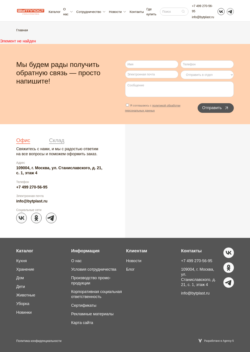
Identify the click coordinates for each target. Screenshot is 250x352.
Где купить (151, 11)
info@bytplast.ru (203, 17)
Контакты (136, 12)
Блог (130, 269)
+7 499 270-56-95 (202, 8)
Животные (25, 295)
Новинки (24, 312)
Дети (20, 286)
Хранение (25, 269)
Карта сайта (82, 323)
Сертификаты (83, 305)
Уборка (22, 303)
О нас (76, 261)
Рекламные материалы (92, 314)
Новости (134, 261)
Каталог (55, 12)
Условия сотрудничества (93, 269)
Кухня (21, 261)
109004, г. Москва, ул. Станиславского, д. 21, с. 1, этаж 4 (59, 170)
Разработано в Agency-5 (219, 340)
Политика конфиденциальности (39, 341)
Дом (20, 278)
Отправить (215, 108)
